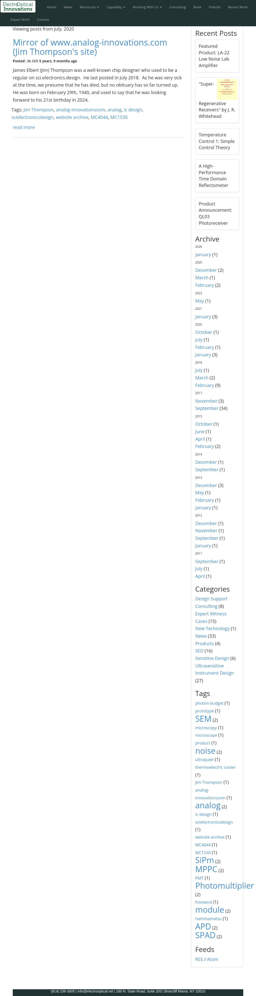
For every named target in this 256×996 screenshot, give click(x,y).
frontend (203, 902)
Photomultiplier (224, 885)
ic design (133, 110)
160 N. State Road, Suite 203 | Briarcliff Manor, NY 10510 (160, 991)
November (206, 401)
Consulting (177, 7)
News (68, 7)
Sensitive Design (212, 658)
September (206, 408)
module (209, 909)
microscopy (206, 727)
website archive (72, 117)
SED (35, 61)
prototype (204, 711)
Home (51, 7)
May (199, 301)
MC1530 (119, 117)
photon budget (209, 703)
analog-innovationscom (80, 110)
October (203, 332)
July (198, 340)
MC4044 (99, 117)
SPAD (205, 934)
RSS (199, 959)
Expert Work (20, 19)
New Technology (212, 628)
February (204, 285)
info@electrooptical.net (96, 991)
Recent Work (238, 7)
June (199, 431)
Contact (43, 19)
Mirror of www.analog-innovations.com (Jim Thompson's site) (90, 47)
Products (204, 643)
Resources (89, 7)
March (201, 278)
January (203, 255)
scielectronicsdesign (33, 117)
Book (197, 7)
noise (205, 750)
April (200, 439)
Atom (212, 959)
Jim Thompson (39, 110)
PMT (199, 878)
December (206, 270)
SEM (203, 718)
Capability (115, 7)
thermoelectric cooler (215, 767)
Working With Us (147, 7)
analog (115, 110)
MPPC (206, 868)
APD (203, 926)
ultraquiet (204, 759)
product (202, 743)
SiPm (204, 859)
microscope (206, 735)
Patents (214, 7)
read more (24, 127)
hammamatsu (208, 918)
